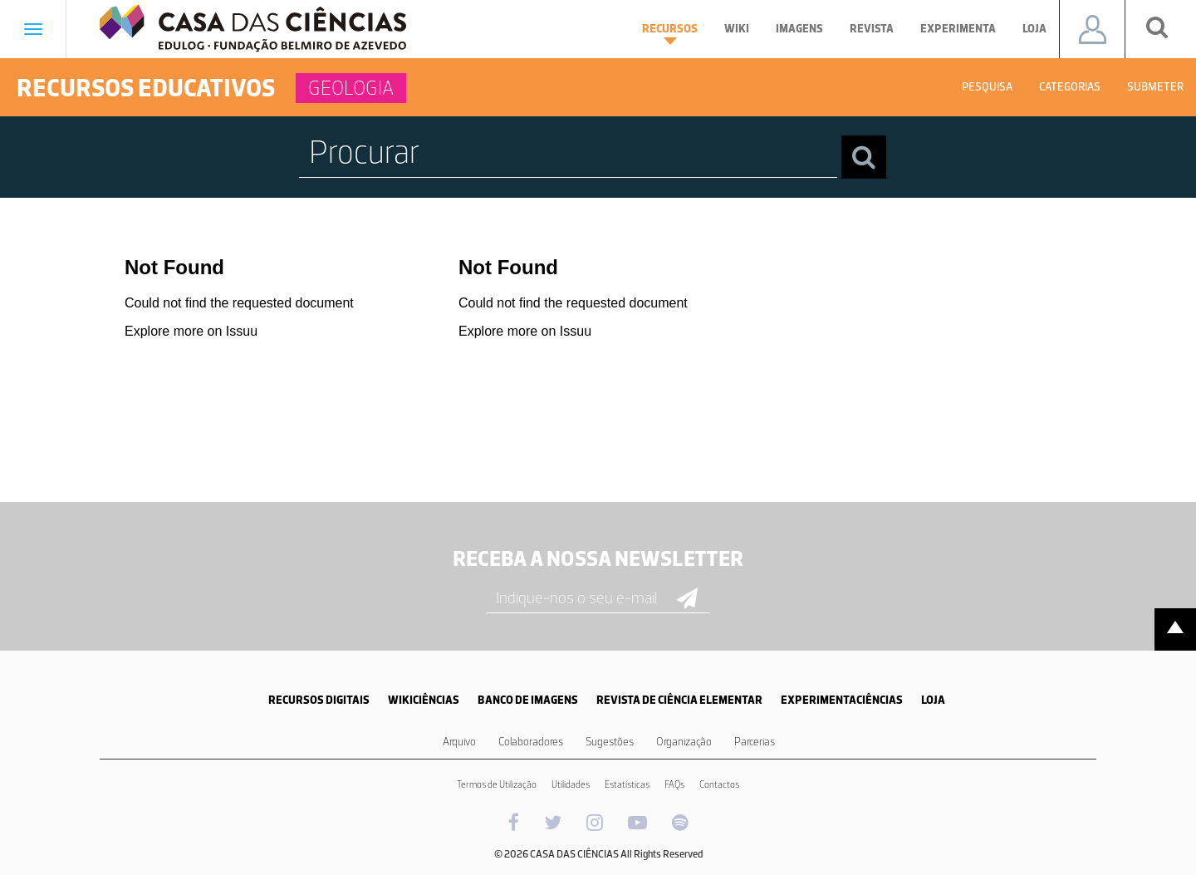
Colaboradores (530, 742)
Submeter (1155, 87)
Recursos (670, 33)
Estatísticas (627, 784)
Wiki (736, 29)
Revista (872, 29)
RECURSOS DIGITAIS (319, 700)
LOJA (933, 700)
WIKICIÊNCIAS (423, 700)
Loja (1034, 29)
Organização (684, 742)
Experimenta (958, 29)
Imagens (799, 29)
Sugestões (610, 742)
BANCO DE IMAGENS (528, 700)
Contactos (719, 784)
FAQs (674, 784)
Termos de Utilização (497, 784)
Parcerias (754, 742)
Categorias (1069, 87)
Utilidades (570, 784)
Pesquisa (987, 87)
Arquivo (459, 742)
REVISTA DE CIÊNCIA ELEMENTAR (679, 700)
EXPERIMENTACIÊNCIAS (842, 700)
